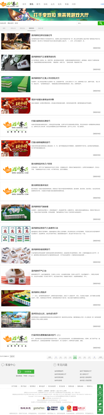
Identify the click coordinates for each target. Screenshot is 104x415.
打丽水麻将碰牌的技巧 (40, 142)
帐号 (38, 4)
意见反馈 (62, 386)
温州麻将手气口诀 (38, 271)
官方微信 (100, 406)
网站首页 (11, 23)
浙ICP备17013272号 (58, 394)
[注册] (102, 4)
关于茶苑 (14, 386)
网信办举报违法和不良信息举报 (46, 400)
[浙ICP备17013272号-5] (35, 394)
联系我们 (33, 386)
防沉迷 (100, 389)
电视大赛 (40, 28)
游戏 (45, 4)
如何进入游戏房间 (86, 377)
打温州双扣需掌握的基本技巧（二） (46, 335)
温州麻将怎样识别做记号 (41, 35)
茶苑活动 (22, 28)
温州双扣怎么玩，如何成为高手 (44, 314)
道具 (60, 4)
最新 (4, 28)
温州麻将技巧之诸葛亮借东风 (43, 57)
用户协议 (24, 386)
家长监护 (42, 386)
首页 (24, 4)
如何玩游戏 (58, 380)
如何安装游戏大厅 (60, 374)
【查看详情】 (96, 48)
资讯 (31, 4)
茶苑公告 (13, 28)
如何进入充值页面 (86, 380)
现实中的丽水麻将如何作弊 (42, 100)
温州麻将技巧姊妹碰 (39, 207)
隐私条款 (80, 386)
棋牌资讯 (31, 28)
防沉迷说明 (52, 386)
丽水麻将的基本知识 (39, 185)
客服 (67, 4)
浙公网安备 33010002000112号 (52, 398)
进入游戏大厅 (84, 374)
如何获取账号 (59, 371)
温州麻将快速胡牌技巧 (40, 249)
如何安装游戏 (59, 377)
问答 (74, 4)
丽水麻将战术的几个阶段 (41, 164)
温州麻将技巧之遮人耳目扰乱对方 (45, 78)
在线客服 (28, 371)
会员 (52, 4)
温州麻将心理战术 (38, 292)
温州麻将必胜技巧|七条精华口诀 (44, 228)
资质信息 (71, 386)
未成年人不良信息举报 (37, 402)
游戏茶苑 (9, 4)
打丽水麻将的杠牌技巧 (40, 121)
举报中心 (90, 386)
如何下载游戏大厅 (86, 371)
